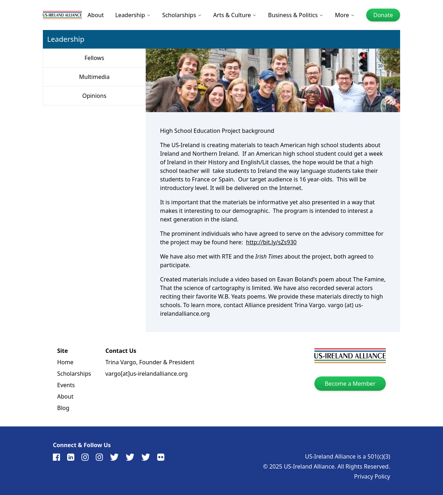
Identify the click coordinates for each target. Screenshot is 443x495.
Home (65, 362)
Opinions (94, 96)
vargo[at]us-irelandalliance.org (146, 374)
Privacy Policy (372, 476)
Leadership (132, 15)
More (345, 15)
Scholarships (182, 15)
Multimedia (94, 77)
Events (66, 385)
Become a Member (350, 384)
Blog (63, 408)
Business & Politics (295, 15)
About (96, 15)
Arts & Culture (235, 15)
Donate (383, 15)
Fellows (94, 58)
